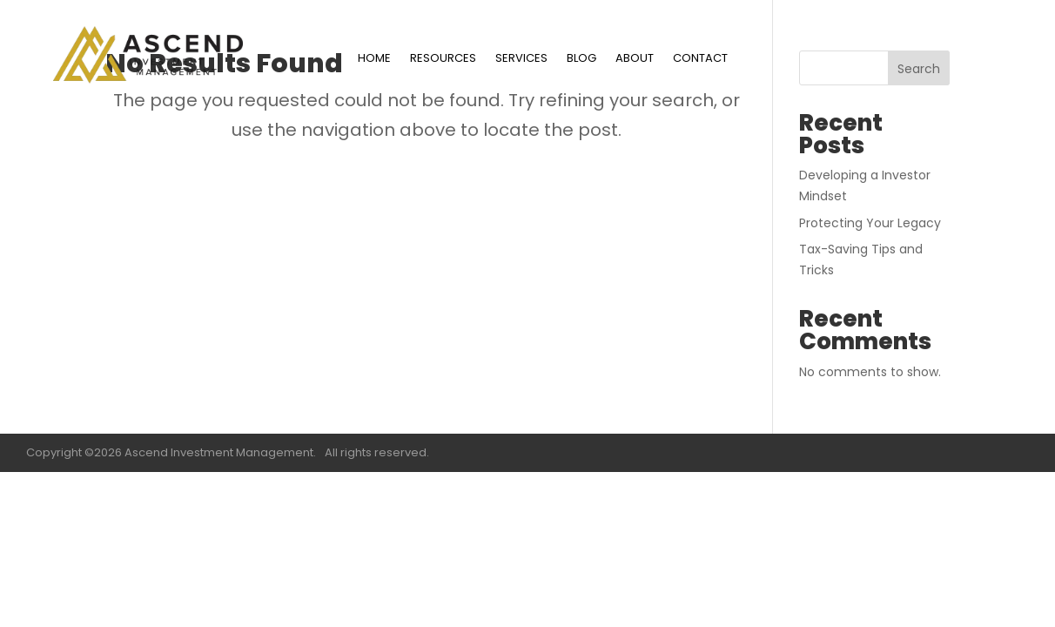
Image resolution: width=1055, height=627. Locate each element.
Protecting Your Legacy (870, 223)
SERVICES (521, 59)
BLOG (581, 59)
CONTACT (700, 59)
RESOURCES (443, 59)
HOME (374, 59)
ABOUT (634, 59)
